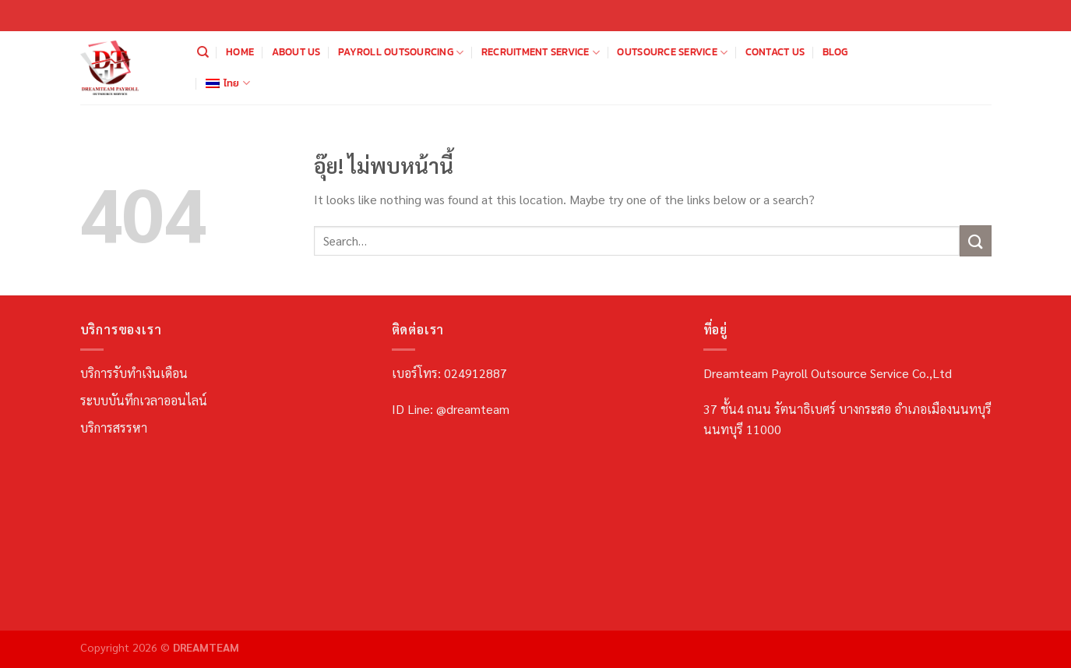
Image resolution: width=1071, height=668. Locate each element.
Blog (835, 51)
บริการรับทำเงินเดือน (134, 373)
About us (296, 51)
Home (240, 51)
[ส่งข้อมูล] (975, 240)
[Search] (203, 52)
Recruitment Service (540, 52)
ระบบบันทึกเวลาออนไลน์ (143, 400)
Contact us (775, 51)
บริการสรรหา (113, 427)
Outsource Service (672, 52)
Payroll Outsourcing (400, 52)
